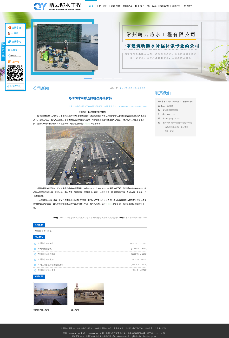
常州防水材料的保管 (46, 270)
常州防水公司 (106, 328)
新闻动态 (128, 6)
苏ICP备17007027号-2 (122, 336)
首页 (91, 6)
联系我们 (176, 6)
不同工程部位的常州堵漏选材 (50, 265)
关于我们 (103, 6)
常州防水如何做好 (45, 259)
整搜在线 (147, 336)
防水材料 (164, 6)
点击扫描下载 (14, 86)
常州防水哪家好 (68, 328)
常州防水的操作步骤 (46, 254)
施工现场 (152, 6)
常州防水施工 (131, 328)
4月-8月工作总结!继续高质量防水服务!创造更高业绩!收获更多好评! (89, 217)
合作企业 (189, 6)
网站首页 (123, 88)
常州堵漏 (109, 204)
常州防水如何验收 (45, 243)
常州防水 (39, 231)
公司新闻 (141, 88)
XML (154, 336)
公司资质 (115, 6)
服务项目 (140, 6)
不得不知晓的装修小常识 (136, 217)
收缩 (2, 51)
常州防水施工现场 (41, 310)
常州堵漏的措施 (45, 249)
